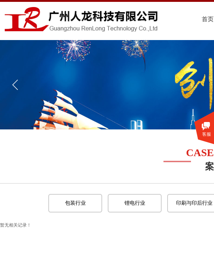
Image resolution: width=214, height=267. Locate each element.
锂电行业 (134, 203)
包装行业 (75, 203)
